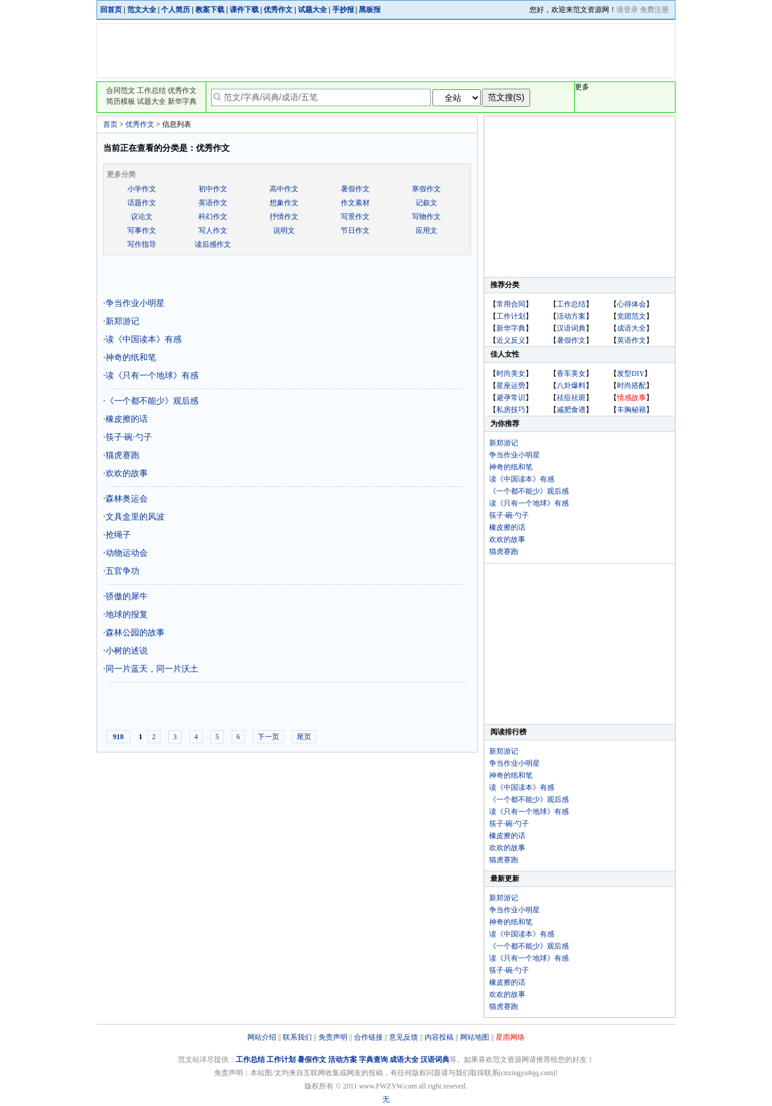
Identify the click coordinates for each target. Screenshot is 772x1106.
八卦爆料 (571, 385)
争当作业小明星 (135, 303)
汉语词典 (571, 328)
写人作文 (212, 230)
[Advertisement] (386, 51)
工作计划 (510, 316)
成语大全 (631, 328)
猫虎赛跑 (122, 455)
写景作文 (355, 216)
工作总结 (151, 90)
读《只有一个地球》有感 (152, 375)
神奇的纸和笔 (131, 357)
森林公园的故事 (135, 632)
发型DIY (630, 373)
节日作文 (355, 230)
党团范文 (631, 316)
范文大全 (141, 9)
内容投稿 (439, 1037)
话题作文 (141, 203)
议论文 (142, 216)
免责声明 (332, 1037)
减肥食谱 (571, 409)
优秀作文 (278, 9)
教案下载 (209, 9)
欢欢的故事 (127, 473)
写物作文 (426, 216)
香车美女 (571, 373)
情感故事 (631, 397)
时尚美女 (510, 373)
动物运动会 (127, 553)
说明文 (284, 230)
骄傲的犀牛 (127, 596)
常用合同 (510, 304)
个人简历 (175, 9)
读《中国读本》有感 (144, 339)
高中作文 (284, 189)
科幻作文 (212, 216)
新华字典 (182, 101)
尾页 (304, 737)
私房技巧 (510, 409)
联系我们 (297, 1037)
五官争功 (122, 571)
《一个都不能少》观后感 (152, 400)
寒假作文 (426, 189)
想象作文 (284, 203)
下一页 (268, 737)
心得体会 (631, 304)
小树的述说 (127, 650)
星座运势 (510, 385)
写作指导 (141, 244)
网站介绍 (261, 1037)
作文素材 (355, 203)
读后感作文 (213, 244)
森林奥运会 (127, 498)
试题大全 (312, 9)
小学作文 (141, 189)
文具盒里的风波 (135, 516)
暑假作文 (355, 189)
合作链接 (368, 1037)
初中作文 (212, 189)
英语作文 (212, 203)
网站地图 (474, 1037)
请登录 (627, 9)
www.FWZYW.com (388, 1086)
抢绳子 (118, 534)
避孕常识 (510, 397)
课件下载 (244, 9)
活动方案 (571, 316)
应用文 (426, 230)
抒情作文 (284, 216)
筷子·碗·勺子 (129, 437)
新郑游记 (122, 321)
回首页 (111, 9)
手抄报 (343, 9)
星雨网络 (510, 1037)
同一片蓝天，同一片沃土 (152, 668)
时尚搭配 (631, 385)
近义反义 (510, 340)
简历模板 (120, 101)
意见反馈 (403, 1037)
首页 (110, 124)
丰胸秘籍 (631, 409)
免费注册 (654, 9)
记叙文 (426, 203)
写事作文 (141, 230)
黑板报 (370, 9)
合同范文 (120, 90)
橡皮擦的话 (127, 419)
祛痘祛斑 (571, 397)
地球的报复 (127, 614)
